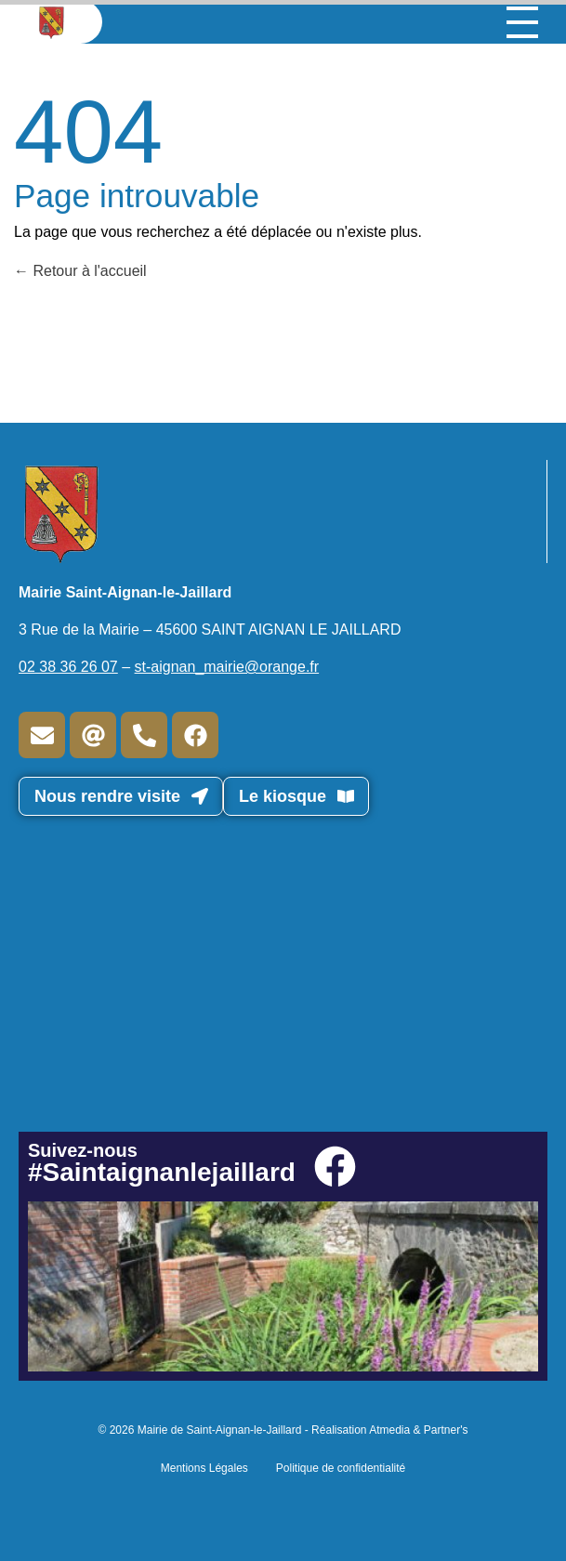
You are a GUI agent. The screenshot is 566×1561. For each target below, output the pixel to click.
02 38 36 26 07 (68, 667)
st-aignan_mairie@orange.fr (227, 667)
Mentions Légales (204, 1468)
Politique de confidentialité (340, 1468)
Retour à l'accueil (80, 271)
